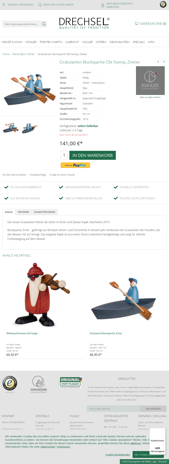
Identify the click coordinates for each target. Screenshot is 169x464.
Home (6, 54)
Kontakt (91, 443)
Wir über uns (24, 443)
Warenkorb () (153, 23)
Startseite (7, 443)
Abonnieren (153, 408)
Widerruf (78, 443)
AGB (67, 443)
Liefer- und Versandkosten (150, 422)
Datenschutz (107, 443)
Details (9, 212)
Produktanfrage (38, 174)
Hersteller (23, 211)
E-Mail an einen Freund (62, 174)
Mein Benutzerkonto (119, 3)
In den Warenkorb (93, 155)
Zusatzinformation (44, 211)
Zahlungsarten (145, 429)
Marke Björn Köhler (23, 54)
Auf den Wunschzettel (14, 174)
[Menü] (163, 430)
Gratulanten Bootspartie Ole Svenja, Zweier (62, 54)
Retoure (142, 425)
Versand (162, 461)
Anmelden (112, 6)
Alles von (150, 97)
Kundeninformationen (48, 443)
